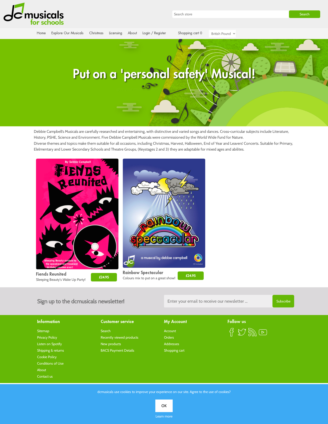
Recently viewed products (119, 337)
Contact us (45, 376)
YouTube (263, 334)
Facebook (232, 334)
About (136, 33)
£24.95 (104, 277)
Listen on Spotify (49, 344)
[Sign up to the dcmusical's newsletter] (229, 301)
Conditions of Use (50, 363)
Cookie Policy (47, 357)
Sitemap (43, 331)
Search (106, 331)
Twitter (242, 334)
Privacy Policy (47, 337)
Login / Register (158, 33)
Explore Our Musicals (68, 33)
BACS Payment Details (117, 350)
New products (111, 344)
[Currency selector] (227, 33)
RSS (252, 334)
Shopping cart (174, 350)
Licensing (119, 33)
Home (41, 33)
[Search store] (230, 14)
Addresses (171, 344)
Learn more (164, 152)
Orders (169, 337)
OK (164, 141)
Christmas (98, 33)
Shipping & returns (50, 350)
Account (170, 331)
